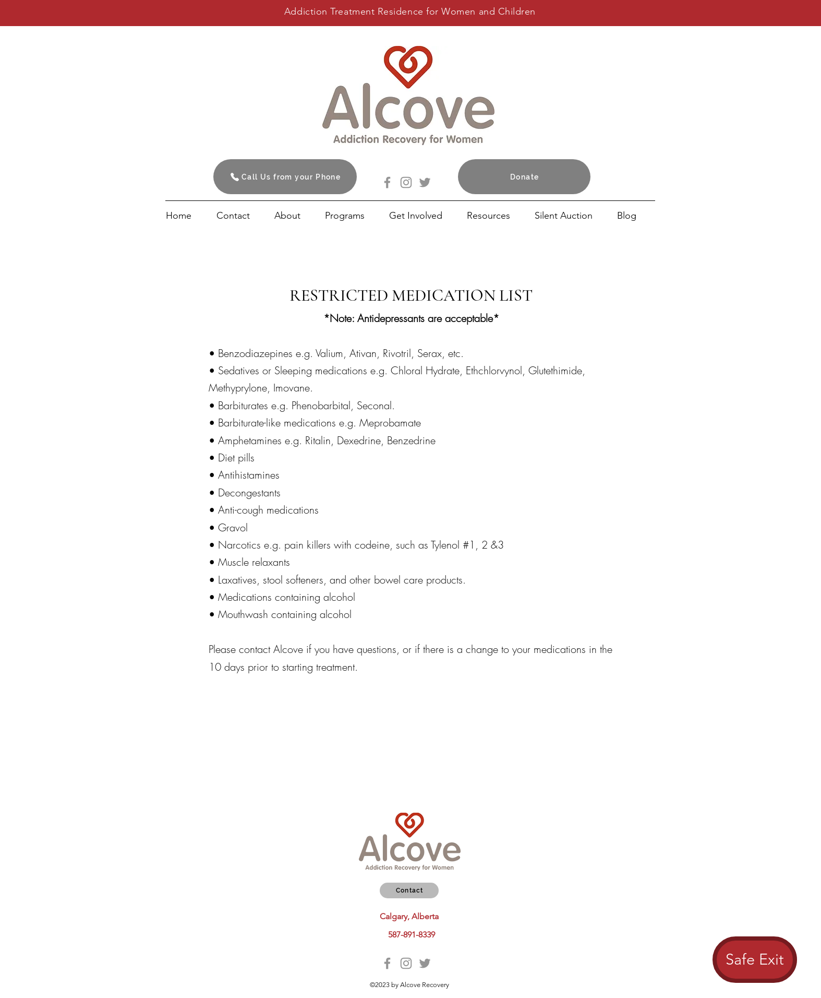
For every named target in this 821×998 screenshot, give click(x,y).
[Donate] (524, 176)
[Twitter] (424, 182)
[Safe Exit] (755, 959)
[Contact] (409, 890)
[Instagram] (406, 182)
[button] (423, 215)
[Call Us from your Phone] (285, 176)
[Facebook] (387, 182)
